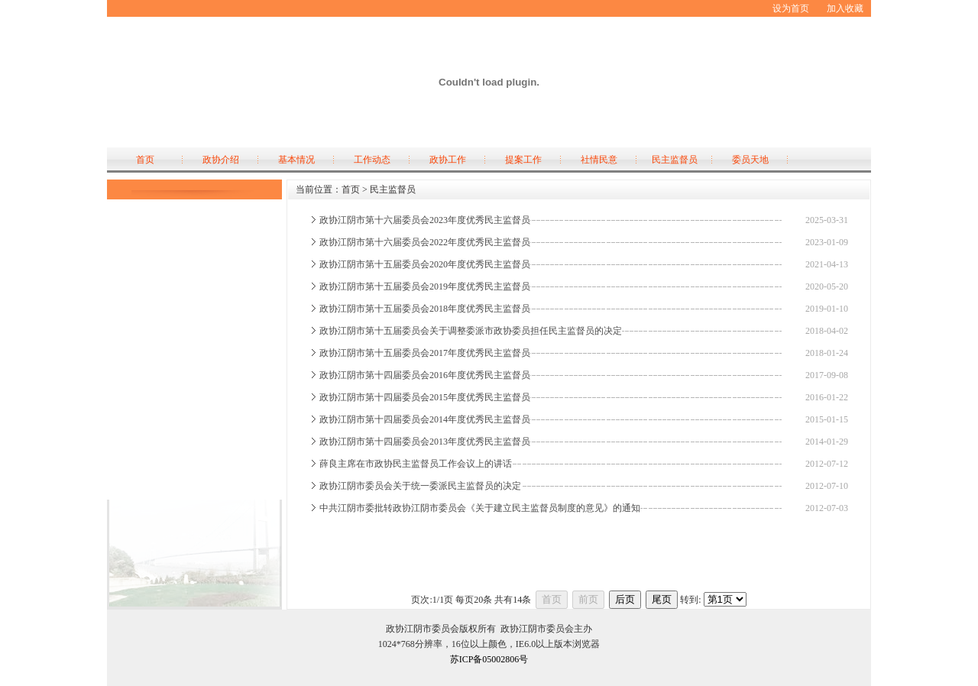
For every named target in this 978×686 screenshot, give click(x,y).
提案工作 (523, 159)
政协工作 (447, 159)
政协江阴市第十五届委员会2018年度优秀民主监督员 (424, 308)
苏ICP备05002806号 (489, 659)
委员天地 (750, 159)
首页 (145, 159)
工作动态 (372, 159)
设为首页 (790, 8)
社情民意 (599, 159)
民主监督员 (675, 159)
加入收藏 (845, 8)
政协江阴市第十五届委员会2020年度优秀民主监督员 (424, 264)
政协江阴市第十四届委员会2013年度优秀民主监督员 (424, 441)
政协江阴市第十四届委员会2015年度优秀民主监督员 (424, 397)
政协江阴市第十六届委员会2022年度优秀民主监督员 (424, 242)
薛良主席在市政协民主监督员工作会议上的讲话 (415, 463)
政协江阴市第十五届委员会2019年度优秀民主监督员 (424, 286)
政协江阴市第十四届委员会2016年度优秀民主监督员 (424, 375)
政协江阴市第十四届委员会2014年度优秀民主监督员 (424, 419)
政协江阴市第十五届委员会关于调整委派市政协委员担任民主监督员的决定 (470, 330)
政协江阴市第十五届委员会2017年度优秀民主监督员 (424, 353)
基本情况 (296, 159)
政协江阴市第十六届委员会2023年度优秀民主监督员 (424, 220)
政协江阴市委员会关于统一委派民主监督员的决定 (420, 486)
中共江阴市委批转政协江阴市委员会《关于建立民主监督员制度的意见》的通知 (479, 508)
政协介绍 (220, 159)
